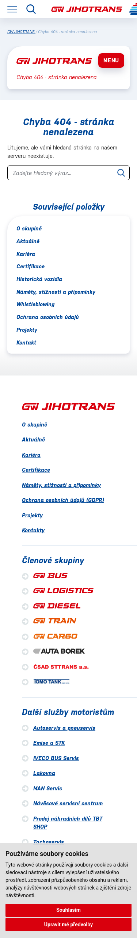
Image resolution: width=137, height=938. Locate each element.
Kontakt (26, 342)
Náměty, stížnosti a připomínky (55, 292)
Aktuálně (27, 241)
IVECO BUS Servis (56, 758)
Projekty (26, 330)
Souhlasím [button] (68, 910)
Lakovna (44, 773)
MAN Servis (47, 788)
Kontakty (33, 530)
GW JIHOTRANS (21, 32)
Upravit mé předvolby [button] (68, 924)
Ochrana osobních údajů (47, 317)
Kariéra (25, 254)
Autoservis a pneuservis (64, 728)
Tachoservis (48, 842)
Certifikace (30, 266)
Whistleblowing (35, 304)
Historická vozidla (39, 279)
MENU (111, 60)
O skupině (29, 228)
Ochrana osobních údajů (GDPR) (63, 500)
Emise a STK (49, 743)
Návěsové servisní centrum (68, 803)
